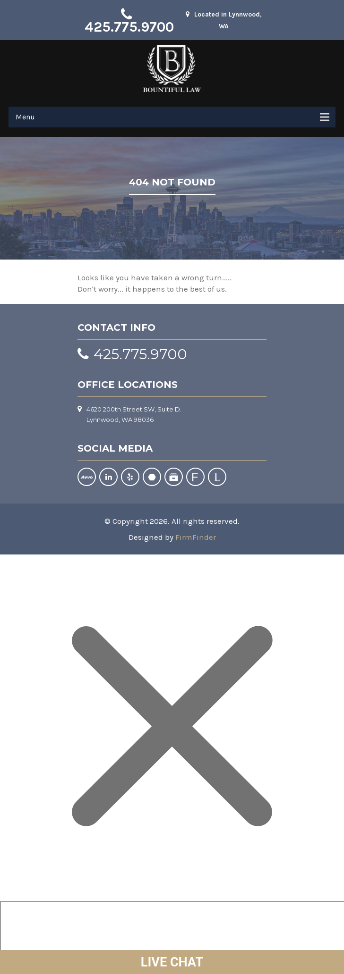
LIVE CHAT (172, 962)
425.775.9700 (129, 26)
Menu (25, 116)
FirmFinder (195, 537)
